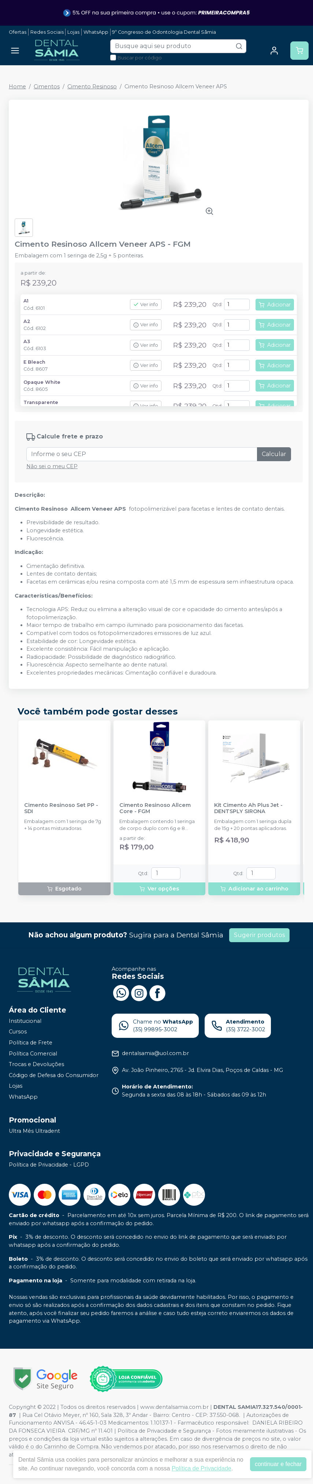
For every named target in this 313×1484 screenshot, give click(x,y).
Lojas (73, 32)
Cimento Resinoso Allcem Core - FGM (155, 808)
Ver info (145, 304)
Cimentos (47, 86)
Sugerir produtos (259, 935)
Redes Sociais (47, 32)
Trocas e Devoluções (36, 1064)
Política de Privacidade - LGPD (49, 1164)
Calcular (274, 454)
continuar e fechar (278, 1464)
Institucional (25, 1021)
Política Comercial (33, 1053)
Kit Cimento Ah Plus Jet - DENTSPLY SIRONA (248, 808)
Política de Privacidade (201, 1468)
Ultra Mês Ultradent (34, 1131)
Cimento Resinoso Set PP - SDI (61, 808)
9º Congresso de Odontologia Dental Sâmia (164, 32)
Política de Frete (30, 1042)
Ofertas (17, 32)
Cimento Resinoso (92, 86)
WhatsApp (95, 32)
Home (17, 86)
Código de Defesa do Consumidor (53, 1075)
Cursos (18, 1032)
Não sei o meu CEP (52, 466)
